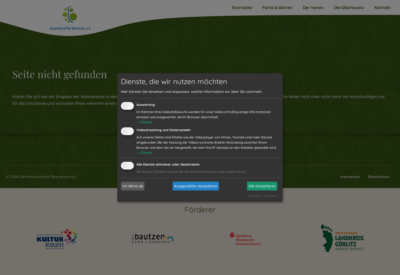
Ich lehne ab (132, 186)
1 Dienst (144, 122)
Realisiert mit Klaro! (263, 196)
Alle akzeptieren (262, 186)
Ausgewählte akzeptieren (196, 186)
